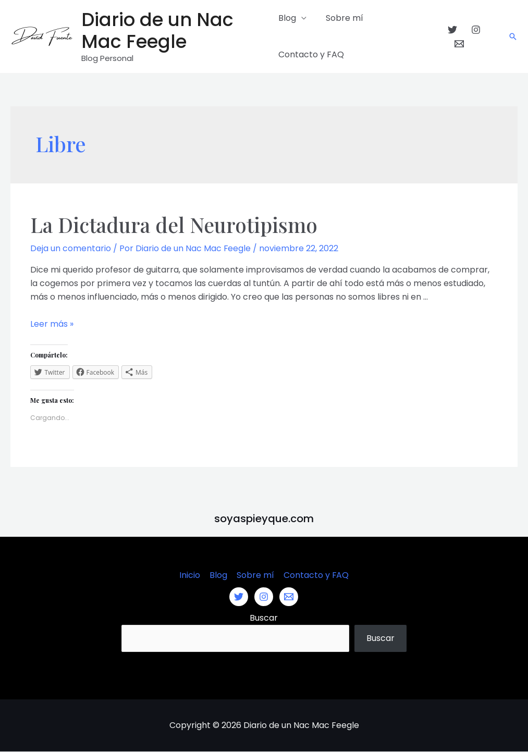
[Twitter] (451, 29)
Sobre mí (342, 18)
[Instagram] (474, 29)
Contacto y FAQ (311, 54)
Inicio (190, 575)
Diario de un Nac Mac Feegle (157, 30)
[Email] (458, 43)
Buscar (264, 618)
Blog (287, 18)
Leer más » (51, 324)
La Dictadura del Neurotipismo (176, 224)
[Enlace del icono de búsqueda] (513, 36)
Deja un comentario (70, 248)
